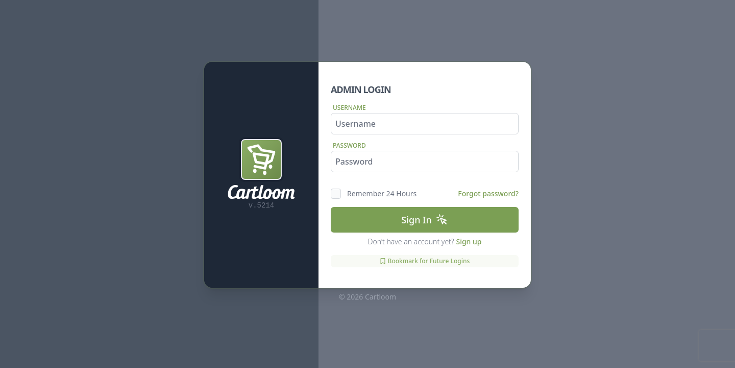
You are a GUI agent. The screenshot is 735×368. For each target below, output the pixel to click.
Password (349, 145)
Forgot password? (488, 193)
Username (349, 107)
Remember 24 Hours (381, 193)
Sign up (468, 241)
